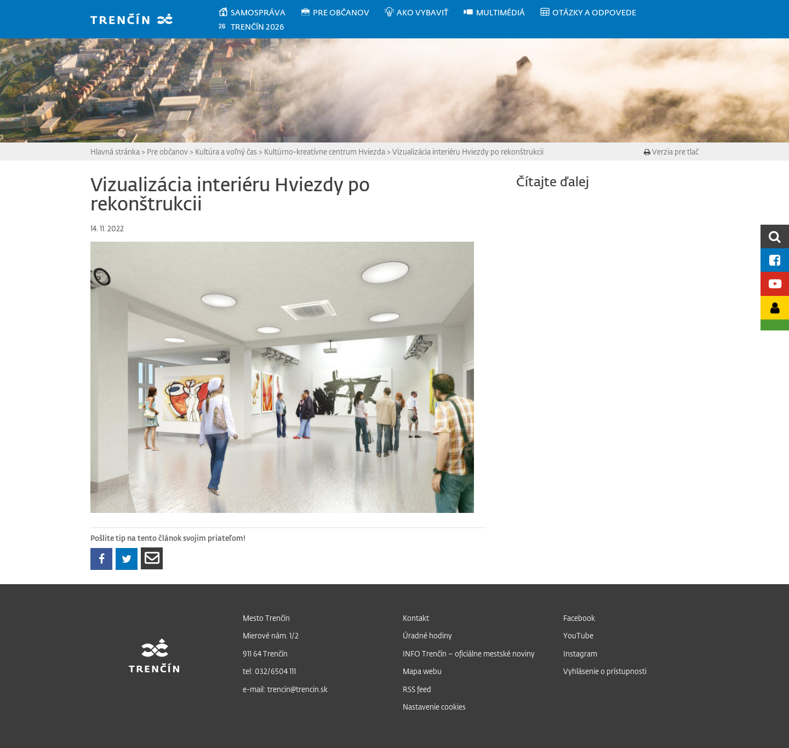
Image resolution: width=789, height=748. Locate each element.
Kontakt (416, 618)
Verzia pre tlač (671, 151)
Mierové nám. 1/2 (271, 635)
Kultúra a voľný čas (226, 151)
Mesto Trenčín (266, 618)
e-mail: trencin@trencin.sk (285, 689)
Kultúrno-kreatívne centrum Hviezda (324, 151)
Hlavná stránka (115, 151)
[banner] (136, 20)
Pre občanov (167, 151)
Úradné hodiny (427, 635)
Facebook (579, 618)
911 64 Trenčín (265, 653)
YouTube (578, 635)
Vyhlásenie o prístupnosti (605, 671)
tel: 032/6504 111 (269, 671)
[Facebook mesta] (775, 260)
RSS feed (417, 689)
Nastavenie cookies (434, 706)
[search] (775, 236)
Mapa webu (422, 671)
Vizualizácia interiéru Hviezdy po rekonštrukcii (468, 151)
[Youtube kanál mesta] (775, 283)
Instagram (580, 653)
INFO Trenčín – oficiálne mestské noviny (469, 653)
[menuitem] (259, 12)
